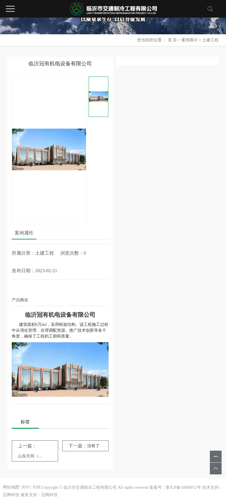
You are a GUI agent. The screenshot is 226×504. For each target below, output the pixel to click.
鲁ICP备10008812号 (183, 487)
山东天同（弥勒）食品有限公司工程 (30, 456)
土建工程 (210, 40)
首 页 (172, 40)
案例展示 (189, 40)
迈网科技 (11, 495)
